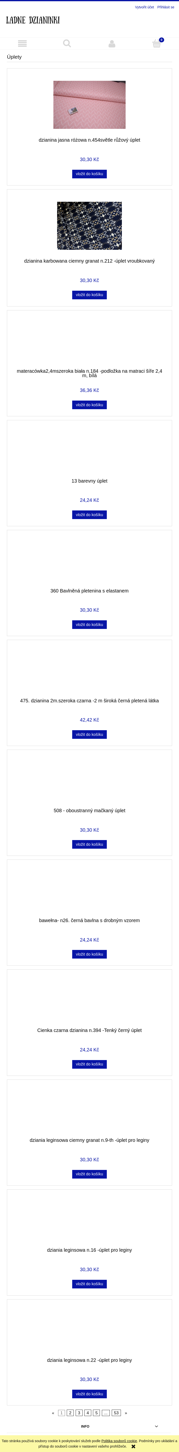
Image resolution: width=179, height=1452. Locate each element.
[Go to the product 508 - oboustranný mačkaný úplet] (89, 780)
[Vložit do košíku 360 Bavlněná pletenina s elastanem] (89, 624)
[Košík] (156, 43)
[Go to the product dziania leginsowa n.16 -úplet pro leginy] (89, 1220)
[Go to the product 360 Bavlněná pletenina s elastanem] (89, 560)
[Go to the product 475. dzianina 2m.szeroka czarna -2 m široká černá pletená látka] (89, 670)
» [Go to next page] (126, 1413)
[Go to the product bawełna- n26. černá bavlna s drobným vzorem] (89, 890)
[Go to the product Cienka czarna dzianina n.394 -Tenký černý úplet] (89, 1000)
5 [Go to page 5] (96, 1413)
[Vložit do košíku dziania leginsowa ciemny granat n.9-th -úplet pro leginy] (89, 1174)
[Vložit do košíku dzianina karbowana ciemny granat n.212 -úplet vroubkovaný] (89, 295)
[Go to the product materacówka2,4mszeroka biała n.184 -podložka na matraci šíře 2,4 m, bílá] (89, 341)
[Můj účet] (111, 43)
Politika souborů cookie (119, 1441)
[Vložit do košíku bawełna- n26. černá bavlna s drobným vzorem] (89, 954)
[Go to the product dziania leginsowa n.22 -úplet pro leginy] (89, 1330)
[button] (22, 43)
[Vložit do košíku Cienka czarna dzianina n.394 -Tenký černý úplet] (89, 1064)
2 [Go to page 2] (70, 1413)
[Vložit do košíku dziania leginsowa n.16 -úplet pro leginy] (89, 1284)
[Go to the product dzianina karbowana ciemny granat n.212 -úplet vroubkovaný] (89, 226)
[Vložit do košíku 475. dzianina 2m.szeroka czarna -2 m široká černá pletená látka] (89, 734)
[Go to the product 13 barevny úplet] (89, 451)
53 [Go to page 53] (116, 1413)
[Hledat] (67, 43)
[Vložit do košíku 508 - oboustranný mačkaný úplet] (89, 844)
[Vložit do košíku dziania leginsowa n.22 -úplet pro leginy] (89, 1394)
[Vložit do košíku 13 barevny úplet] (89, 514)
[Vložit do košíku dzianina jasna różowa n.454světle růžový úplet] (89, 174)
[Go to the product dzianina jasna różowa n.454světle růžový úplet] (89, 105)
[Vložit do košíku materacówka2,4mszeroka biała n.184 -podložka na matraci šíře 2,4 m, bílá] (89, 405)
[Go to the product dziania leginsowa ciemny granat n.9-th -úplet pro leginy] (89, 1110)
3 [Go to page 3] (79, 1413)
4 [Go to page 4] (88, 1413)
